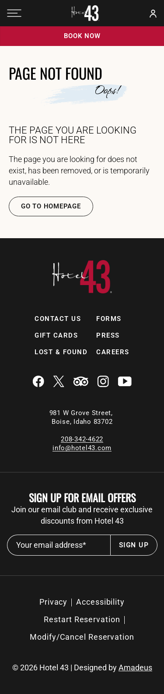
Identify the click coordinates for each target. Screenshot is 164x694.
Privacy (53, 601)
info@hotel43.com (82, 448)
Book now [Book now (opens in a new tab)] (82, 36)
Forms (109, 319)
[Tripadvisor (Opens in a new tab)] (80, 382)
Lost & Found (61, 352)
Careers (112, 352)
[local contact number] (82, 439)
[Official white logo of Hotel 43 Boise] (85, 13)
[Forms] (109, 319)
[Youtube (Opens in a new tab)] (125, 382)
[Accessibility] (100, 602)
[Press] (108, 335)
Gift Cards (56, 335)
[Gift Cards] (56, 335)
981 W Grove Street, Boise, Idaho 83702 (82, 417)
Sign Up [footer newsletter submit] (134, 545)
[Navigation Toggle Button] (14, 13)
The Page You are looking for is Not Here (72, 135)
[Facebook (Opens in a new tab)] (38, 382)
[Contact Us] (58, 319)
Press (108, 335)
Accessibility (100, 601)
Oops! (107, 90)
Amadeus (135, 667)
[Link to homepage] (82, 291)
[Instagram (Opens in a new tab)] (103, 382)
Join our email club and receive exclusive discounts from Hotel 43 (82, 515)
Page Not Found (55, 73)
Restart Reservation (82, 619)
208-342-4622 (82, 439)
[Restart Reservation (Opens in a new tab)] (82, 619)
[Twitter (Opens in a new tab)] (58, 382)
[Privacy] (53, 602)
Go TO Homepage (51, 206)
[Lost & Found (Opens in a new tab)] (61, 352)
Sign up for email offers (82, 497)
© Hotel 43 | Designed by (82, 667)
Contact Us (58, 319)
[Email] (82, 447)
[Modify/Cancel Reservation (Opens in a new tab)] (82, 637)
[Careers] (112, 352)
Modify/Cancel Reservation (82, 636)
